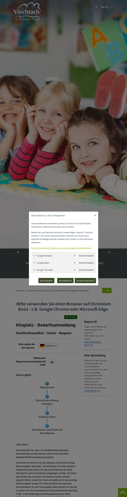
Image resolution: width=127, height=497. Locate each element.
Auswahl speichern (85, 280)
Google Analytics (44, 255)
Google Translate (45, 269)
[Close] (95, 215)
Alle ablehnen (65, 280)
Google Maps (43, 262)
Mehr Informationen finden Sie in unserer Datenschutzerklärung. (61, 248)
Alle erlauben (46, 280)
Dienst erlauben (86, 255)
